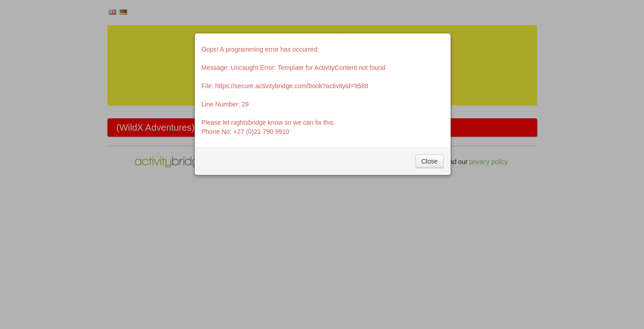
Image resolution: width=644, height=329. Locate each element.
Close (429, 161)
